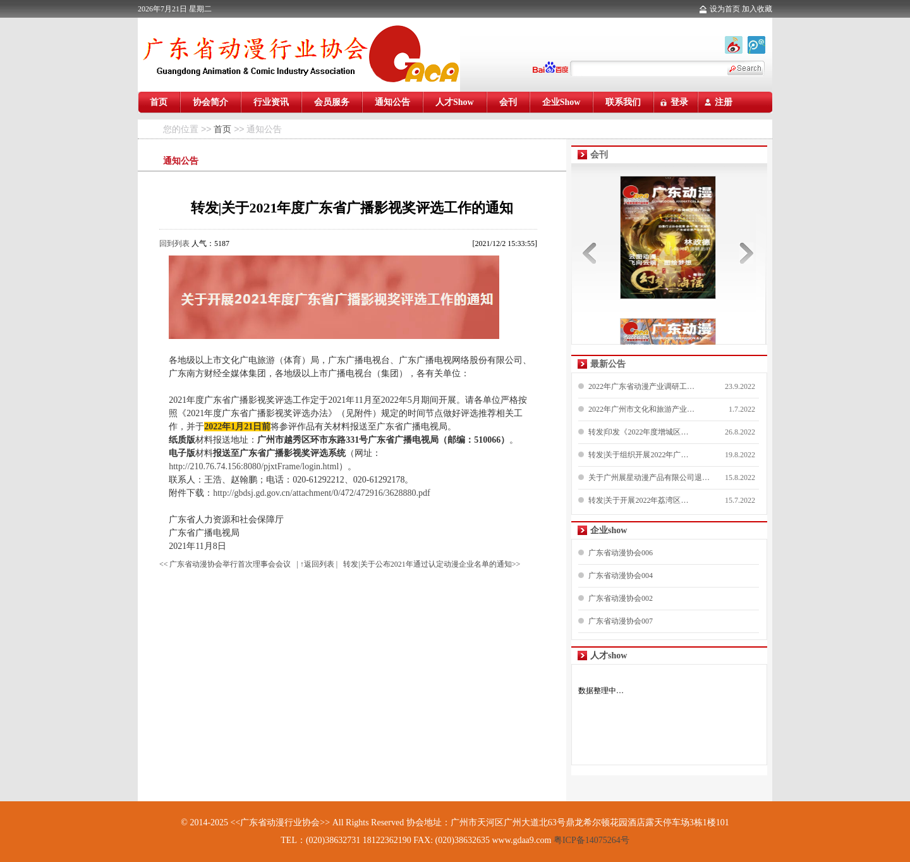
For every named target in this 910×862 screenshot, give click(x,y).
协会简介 (210, 102)
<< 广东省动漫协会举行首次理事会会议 (225, 564)
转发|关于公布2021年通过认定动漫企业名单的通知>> (431, 564)
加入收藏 (757, 8)
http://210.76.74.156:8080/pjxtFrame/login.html (254, 466)
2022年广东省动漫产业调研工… (641, 386)
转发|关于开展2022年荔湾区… (638, 500)
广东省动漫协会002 (620, 598)
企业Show (561, 102)
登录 (679, 102)
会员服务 (331, 102)
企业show (608, 530)
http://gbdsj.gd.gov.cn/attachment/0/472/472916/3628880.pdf (321, 493)
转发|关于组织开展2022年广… (638, 454)
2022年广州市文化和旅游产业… (641, 409)
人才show (608, 655)
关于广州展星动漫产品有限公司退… (649, 477)
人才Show (454, 102)
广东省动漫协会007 (620, 621)
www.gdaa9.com (521, 840)
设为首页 (725, 8)
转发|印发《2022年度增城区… (638, 432)
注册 (723, 102)
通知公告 (392, 102)
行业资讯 (271, 102)
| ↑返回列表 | (316, 564)
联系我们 (623, 102)
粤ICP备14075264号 (590, 840)
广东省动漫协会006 (620, 552)
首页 (158, 102)
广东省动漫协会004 (620, 575)
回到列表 (174, 243)
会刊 (508, 102)
